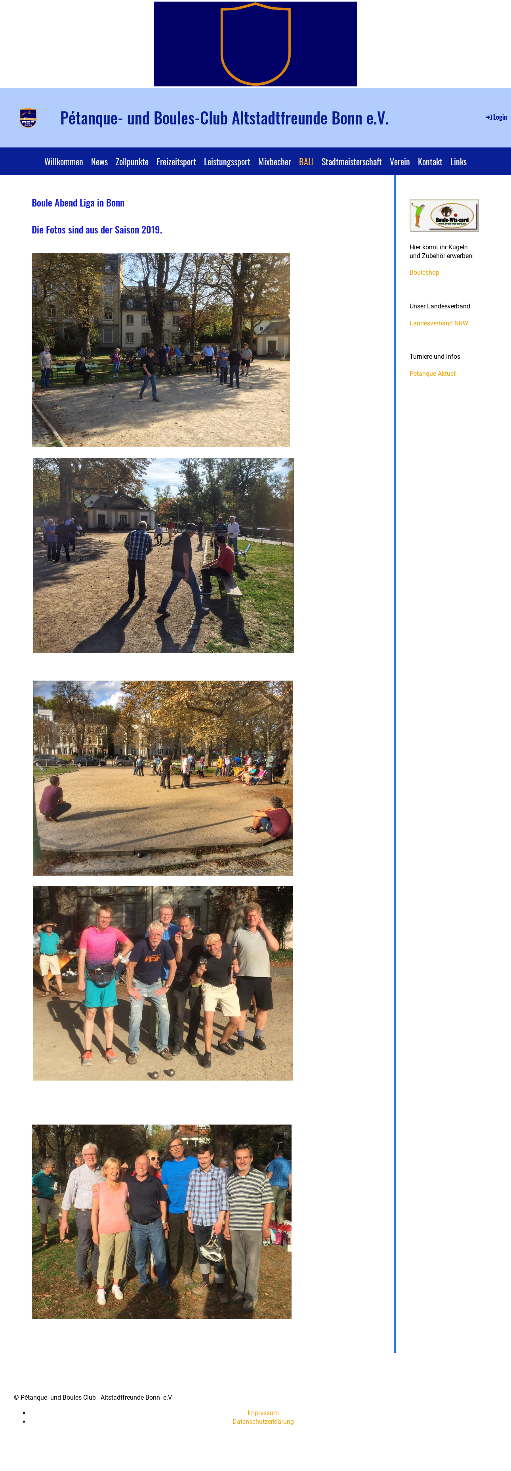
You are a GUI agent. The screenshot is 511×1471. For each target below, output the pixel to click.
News (99, 161)
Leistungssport (227, 161)
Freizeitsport (176, 161)
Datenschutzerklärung (263, 1421)
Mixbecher (274, 161)
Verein (400, 161)
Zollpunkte (132, 161)
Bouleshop (424, 272)
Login (495, 117)
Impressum (263, 1413)
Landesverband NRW (439, 323)
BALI (306, 161)
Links (458, 161)
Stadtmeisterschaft (352, 161)
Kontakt (430, 161)
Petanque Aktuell (433, 373)
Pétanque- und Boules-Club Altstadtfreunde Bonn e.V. (224, 117)
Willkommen (63, 161)
